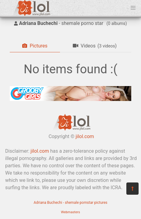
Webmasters (70, 212)
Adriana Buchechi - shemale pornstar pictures (70, 202)
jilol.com (85, 136)
